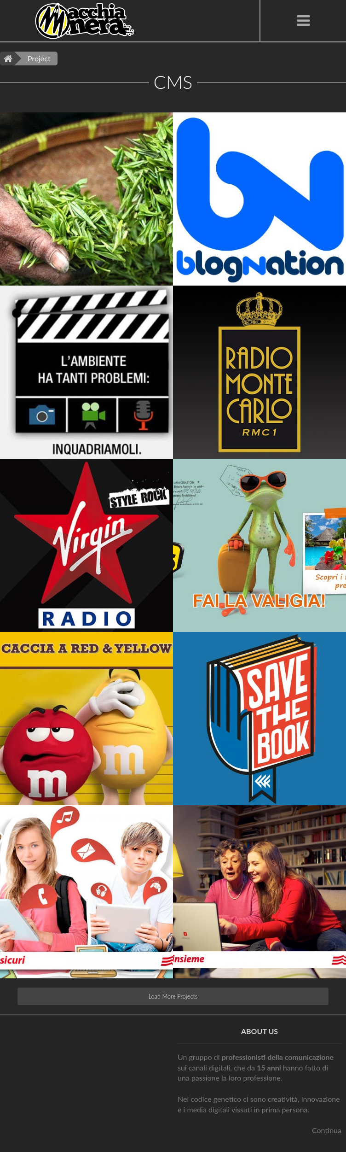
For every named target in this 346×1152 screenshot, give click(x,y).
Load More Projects (173, 996)
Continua (326, 1130)
